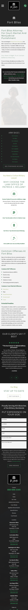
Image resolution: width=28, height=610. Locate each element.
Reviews (14, 513)
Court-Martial (14, 505)
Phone (3, 428)
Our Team (14, 499)
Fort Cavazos (15, 136)
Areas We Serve (14, 510)
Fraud (4, 299)
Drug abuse (5, 289)
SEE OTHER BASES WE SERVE (14, 166)
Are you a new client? (6, 437)
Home (14, 496)
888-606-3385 (14, 489)
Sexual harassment (7, 294)
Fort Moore (14, 159)
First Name (4, 419)
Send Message (14, 465)
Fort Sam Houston (15, 156)
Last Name (4, 424)
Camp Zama (15, 154)
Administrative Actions (14, 502)
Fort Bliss (15, 138)
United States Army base (16, 41)
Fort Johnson (15, 141)
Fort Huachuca (14, 151)
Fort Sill (15, 143)
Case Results (14, 516)
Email (3, 433)
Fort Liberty (15, 146)
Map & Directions (14, 530)
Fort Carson (15, 162)
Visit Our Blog (14, 396)
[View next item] (16, 377)
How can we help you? (7, 442)
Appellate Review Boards (14, 507)
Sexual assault (6, 297)
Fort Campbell (15, 149)
